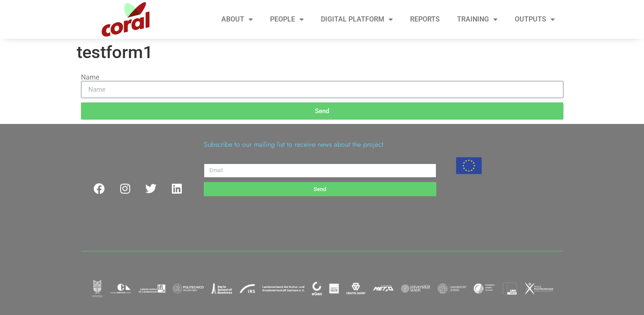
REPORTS (425, 19)
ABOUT (237, 19)
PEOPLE (287, 19)
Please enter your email (237, 160)
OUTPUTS (535, 19)
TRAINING (477, 19)
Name (90, 77)
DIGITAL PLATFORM (357, 19)
